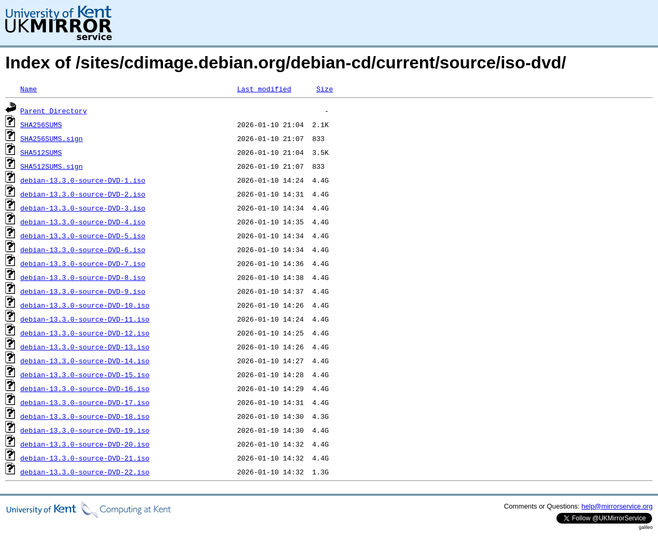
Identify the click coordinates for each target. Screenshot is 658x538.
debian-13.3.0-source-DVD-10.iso (85, 305)
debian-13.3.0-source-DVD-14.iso (85, 360)
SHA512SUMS (41, 152)
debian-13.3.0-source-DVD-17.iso (85, 402)
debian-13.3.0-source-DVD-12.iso (85, 333)
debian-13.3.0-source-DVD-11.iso (85, 319)
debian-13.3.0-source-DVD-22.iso (85, 472)
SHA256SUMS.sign (51, 138)
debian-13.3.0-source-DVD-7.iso (82, 263)
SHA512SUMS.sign (51, 166)
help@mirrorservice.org (617, 506)
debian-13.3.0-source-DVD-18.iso (85, 416)
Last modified (264, 88)
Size (324, 88)
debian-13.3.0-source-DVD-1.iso (82, 180)
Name (28, 88)
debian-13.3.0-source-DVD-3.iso (82, 208)
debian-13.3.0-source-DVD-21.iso (85, 458)
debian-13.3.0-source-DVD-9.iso (82, 291)
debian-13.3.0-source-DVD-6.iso (82, 249)
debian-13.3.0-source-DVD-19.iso (85, 430)
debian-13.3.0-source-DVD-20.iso (85, 444)
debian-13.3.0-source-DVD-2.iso (82, 194)
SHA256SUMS (41, 124)
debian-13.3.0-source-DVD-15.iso (85, 374)
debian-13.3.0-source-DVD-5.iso (82, 235)
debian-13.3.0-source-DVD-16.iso (85, 388)
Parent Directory (53, 110)
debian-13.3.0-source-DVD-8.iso (82, 277)
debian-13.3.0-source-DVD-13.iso (85, 347)
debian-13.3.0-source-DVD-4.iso (82, 222)
